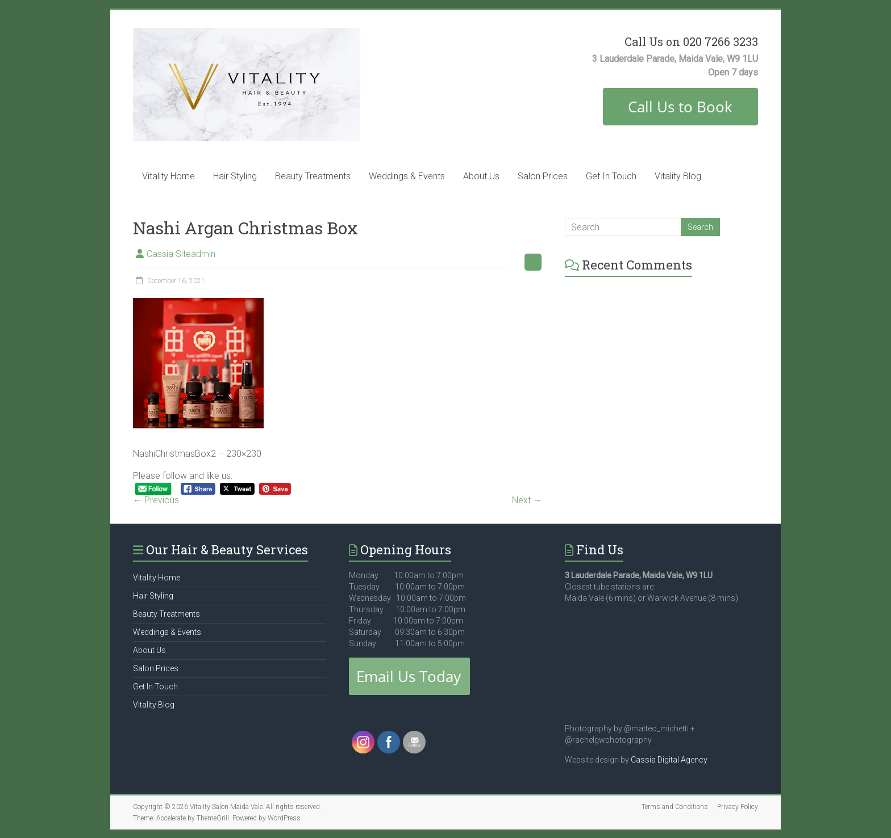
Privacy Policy (737, 807)
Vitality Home (168, 176)
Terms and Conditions (675, 807)
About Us (481, 176)
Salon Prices (543, 176)
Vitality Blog (678, 176)
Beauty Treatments (313, 176)
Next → (527, 500)
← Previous (156, 500)
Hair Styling (235, 176)
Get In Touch (611, 176)
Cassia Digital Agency (669, 759)
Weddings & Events (407, 176)
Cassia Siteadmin (181, 254)
